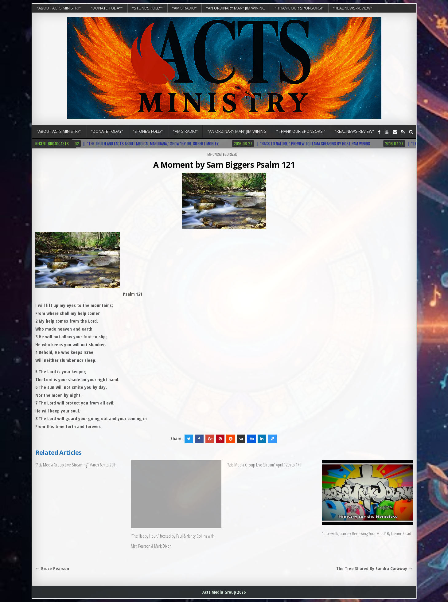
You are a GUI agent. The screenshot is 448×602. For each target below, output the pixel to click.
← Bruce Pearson (52, 568)
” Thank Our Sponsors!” (299, 8)
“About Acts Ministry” (59, 8)
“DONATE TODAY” (107, 8)
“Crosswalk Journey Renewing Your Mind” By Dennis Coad (366, 533)
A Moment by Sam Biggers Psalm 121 (224, 164)
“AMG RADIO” (184, 8)
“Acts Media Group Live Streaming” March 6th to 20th (75, 465)
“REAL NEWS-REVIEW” (352, 8)
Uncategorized (224, 154)
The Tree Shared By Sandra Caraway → (374, 568)
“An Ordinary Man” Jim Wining (235, 8)
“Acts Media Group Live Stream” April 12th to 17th (264, 465)
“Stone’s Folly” (147, 8)
